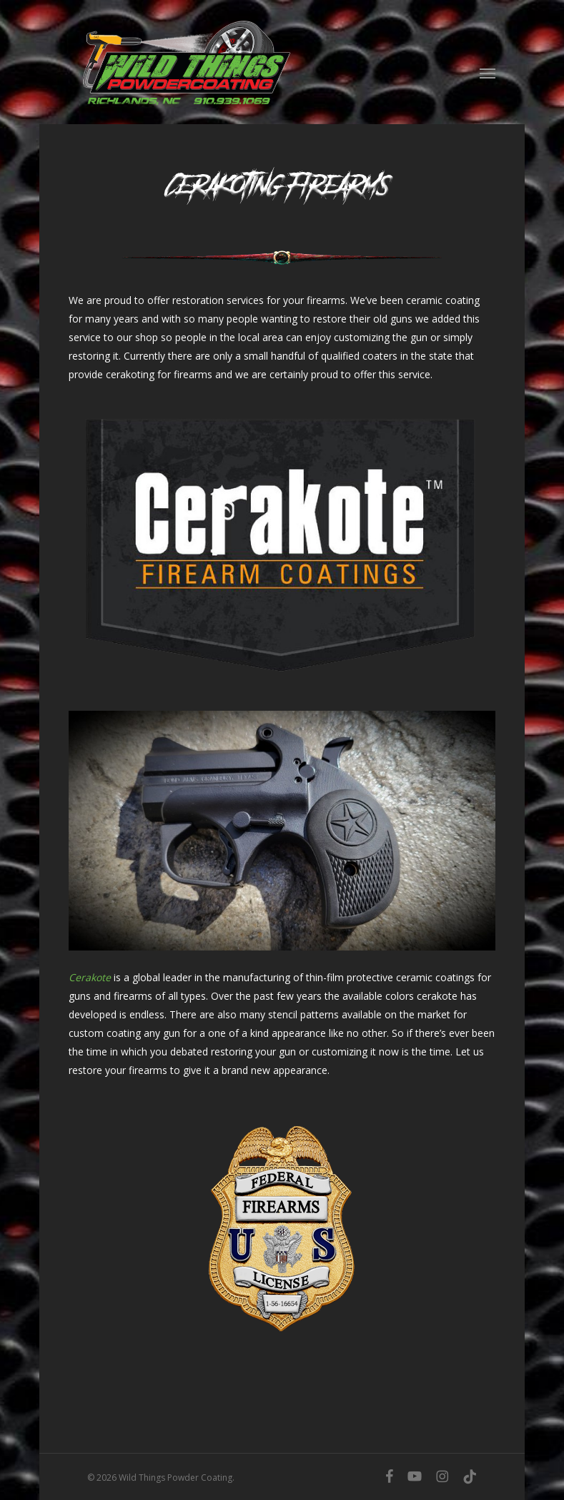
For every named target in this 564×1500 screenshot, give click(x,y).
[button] (487, 73)
